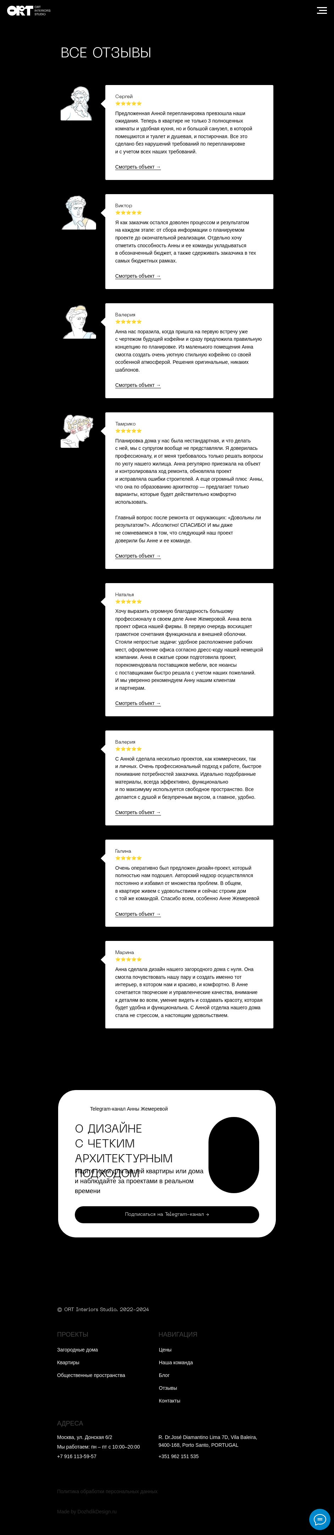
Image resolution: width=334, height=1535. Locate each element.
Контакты (169, 1401)
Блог (164, 1375)
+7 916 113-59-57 (76, 1456)
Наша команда (176, 1362)
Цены (165, 1350)
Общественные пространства (91, 1375)
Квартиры (68, 1362)
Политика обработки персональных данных (107, 1491)
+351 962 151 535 (178, 1456)
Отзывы (168, 1388)
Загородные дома (77, 1350)
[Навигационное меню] (322, 10)
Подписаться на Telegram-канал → (167, 1214)
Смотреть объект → (138, 167)
